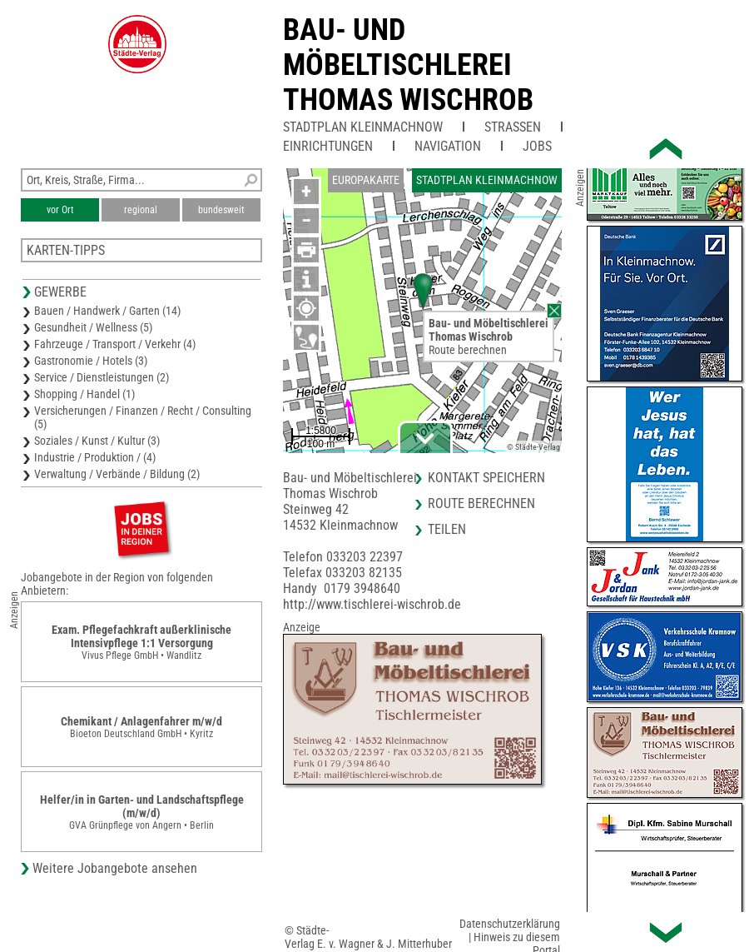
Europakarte (365, 180)
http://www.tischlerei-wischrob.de (372, 604)
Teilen (447, 529)
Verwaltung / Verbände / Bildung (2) (117, 474)
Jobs (537, 146)
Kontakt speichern (486, 478)
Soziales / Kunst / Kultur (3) (97, 440)
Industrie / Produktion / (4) (95, 457)
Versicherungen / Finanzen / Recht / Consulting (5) (142, 417)
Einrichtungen (328, 146)
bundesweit (221, 210)
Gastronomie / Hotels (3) (90, 360)
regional (140, 210)
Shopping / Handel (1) (84, 394)
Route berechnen (468, 349)
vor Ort (60, 210)
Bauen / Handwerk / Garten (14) (107, 310)
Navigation (447, 146)
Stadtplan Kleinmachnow (363, 127)
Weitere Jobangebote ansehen (114, 868)
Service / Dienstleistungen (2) (101, 377)
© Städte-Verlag (533, 446)
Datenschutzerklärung (509, 923)
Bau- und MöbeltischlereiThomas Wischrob (408, 64)
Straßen (512, 127)
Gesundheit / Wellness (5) (93, 327)
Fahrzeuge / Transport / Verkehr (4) (115, 344)
